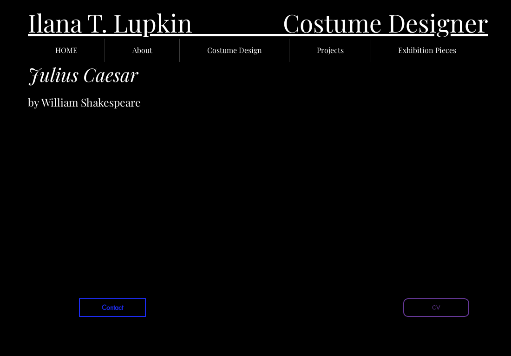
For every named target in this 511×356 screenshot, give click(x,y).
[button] (142, 50)
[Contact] (112, 307)
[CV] (436, 307)
